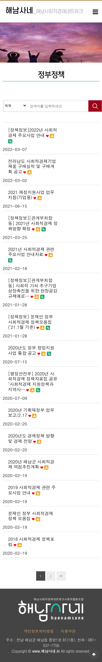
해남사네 (44, 11)
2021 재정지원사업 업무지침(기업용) (31, 195)
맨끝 (61, 576)
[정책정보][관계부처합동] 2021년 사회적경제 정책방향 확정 (33, 223)
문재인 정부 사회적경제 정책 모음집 (30, 516)
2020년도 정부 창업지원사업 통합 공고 (31, 350)
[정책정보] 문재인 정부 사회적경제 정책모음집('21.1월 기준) (30, 322)
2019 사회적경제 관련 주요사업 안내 (32, 490)
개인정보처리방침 (39, 631)
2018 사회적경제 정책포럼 (31, 542)
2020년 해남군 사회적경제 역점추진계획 (31, 464)
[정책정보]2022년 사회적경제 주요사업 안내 (32, 135)
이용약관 (68, 631)
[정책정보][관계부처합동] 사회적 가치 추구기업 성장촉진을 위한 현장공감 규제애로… (32, 288)
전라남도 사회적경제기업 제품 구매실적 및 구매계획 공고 (32, 166)
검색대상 (3, 100)
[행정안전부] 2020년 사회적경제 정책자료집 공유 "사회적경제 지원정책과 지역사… (32, 381)
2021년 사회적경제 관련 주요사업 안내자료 (31, 255)
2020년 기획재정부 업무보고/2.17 (31, 413)
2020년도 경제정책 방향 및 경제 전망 (31, 438)
